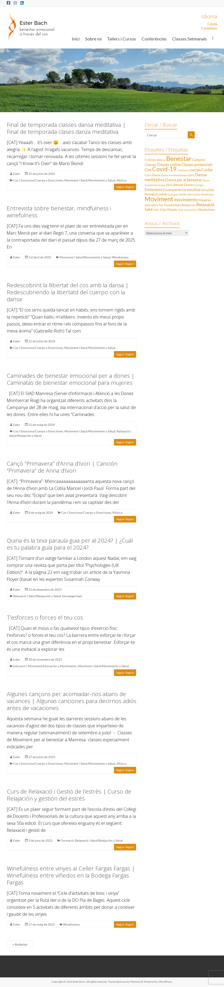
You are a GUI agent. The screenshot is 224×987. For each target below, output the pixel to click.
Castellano (209, 28)
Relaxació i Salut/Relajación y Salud (37, 596)
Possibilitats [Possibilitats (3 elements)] (172, 205)
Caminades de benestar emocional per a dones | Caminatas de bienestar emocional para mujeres (71, 379)
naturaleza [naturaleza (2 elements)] (151, 205)
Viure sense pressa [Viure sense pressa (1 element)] (188, 209)
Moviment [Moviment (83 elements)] (159, 199)
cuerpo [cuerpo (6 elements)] (195, 169)
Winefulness (120, 257)
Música (121, 180)
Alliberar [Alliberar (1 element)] (161, 159)
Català (212, 24)
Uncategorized (72, 596)
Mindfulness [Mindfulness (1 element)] (207, 194)
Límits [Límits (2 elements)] (183, 194)
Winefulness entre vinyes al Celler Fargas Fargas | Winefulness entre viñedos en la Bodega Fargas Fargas (71, 875)
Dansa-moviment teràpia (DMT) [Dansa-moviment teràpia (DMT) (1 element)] (177, 175)
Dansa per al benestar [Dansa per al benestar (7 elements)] (183, 180)
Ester (16, 174)
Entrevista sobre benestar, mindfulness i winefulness (59, 211)
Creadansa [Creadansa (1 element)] (183, 170)
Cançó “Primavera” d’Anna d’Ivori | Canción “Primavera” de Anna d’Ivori (62, 467)
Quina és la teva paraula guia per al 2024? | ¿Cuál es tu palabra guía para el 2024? (70, 543)
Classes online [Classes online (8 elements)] (169, 164)
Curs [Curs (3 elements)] (148, 175)
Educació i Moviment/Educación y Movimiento (45, 666)
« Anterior (20, 944)
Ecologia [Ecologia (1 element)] (198, 185)
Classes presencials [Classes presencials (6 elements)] (197, 164)
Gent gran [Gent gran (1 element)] (173, 194)
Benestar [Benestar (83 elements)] (179, 158)
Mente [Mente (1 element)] (197, 194)
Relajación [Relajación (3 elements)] (188, 205)
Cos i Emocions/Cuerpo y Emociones (38, 180)
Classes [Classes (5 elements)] (150, 164)
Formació (67, 840)
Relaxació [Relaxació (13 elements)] (205, 204)
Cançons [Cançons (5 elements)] (198, 159)
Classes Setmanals (189, 38)
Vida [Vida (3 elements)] (163, 209)
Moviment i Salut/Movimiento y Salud (89, 180)
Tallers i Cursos (121, 38)
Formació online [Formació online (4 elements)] (156, 194)
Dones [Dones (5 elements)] (189, 185)
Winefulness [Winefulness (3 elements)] (206, 209)
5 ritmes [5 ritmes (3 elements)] (150, 160)
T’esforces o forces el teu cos (45, 617)
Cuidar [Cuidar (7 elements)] (207, 169)
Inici (76, 38)
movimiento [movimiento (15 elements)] (186, 199)
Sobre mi (93, 38)
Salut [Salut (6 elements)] (149, 209)
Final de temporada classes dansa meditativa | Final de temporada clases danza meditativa (66, 128)
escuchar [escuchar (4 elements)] (207, 190)
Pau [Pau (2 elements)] (161, 205)
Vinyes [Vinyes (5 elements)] (172, 209)
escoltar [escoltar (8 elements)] (194, 189)
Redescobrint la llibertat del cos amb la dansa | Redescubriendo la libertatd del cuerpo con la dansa (68, 292)
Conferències (154, 38)
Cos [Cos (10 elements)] (148, 169)
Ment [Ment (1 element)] (190, 194)
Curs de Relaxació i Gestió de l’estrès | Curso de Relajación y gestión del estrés (69, 794)
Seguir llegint (125, 187)
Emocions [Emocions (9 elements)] (154, 189)
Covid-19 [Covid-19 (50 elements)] (164, 168)
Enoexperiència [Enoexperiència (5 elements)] (174, 190)
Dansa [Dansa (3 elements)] (156, 175)
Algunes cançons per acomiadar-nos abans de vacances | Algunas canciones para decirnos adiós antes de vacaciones (71, 701)
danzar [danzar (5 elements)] (178, 185)
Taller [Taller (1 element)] (156, 209)
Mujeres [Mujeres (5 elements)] (205, 200)
